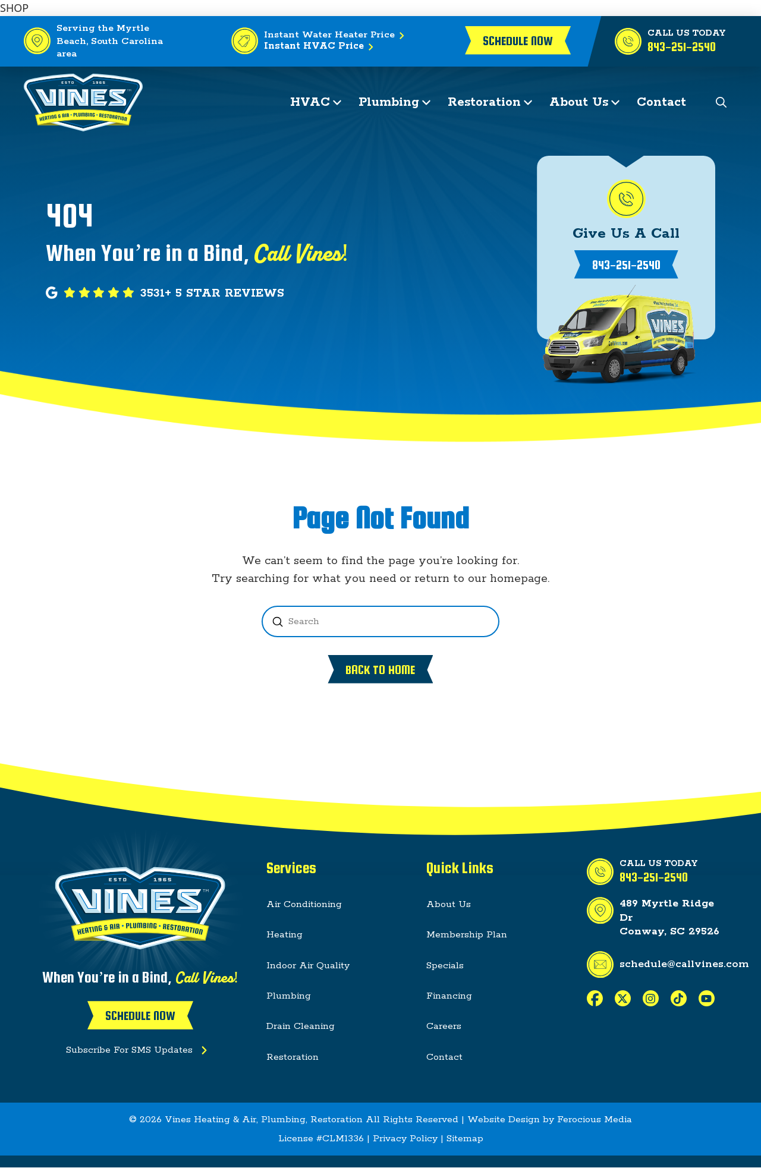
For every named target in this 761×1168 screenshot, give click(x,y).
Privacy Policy (405, 1138)
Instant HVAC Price (321, 47)
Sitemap (464, 1138)
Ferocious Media (594, 1119)
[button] (721, 102)
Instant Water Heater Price (336, 36)
